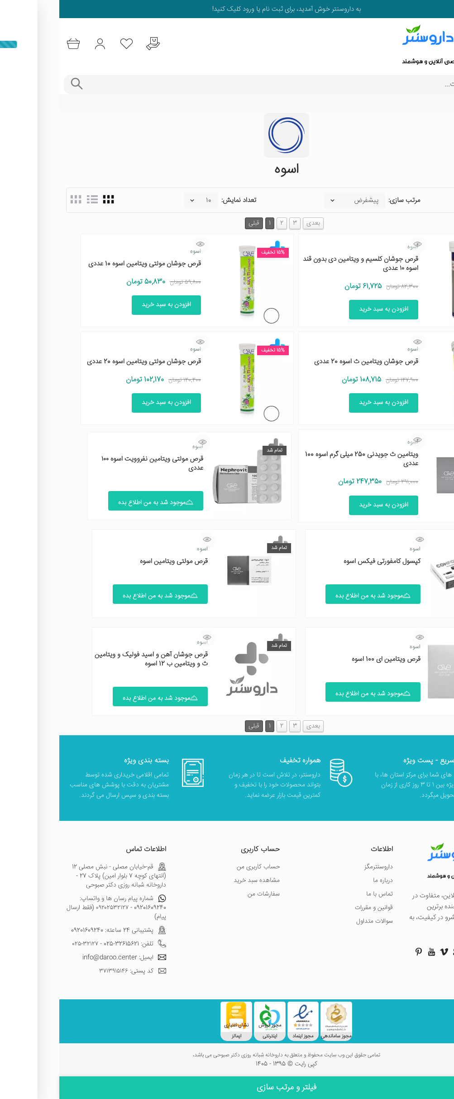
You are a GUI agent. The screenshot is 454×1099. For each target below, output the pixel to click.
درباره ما (324, 880)
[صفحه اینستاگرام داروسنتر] (422, 952)
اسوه (353, 246)
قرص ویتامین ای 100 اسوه (326, 659)
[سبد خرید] (14, 44)
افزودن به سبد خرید (324, 309)
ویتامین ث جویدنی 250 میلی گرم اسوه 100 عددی (302, 459)
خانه (441, 103)
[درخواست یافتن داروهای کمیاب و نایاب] (97, 44)
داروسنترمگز (319, 867)
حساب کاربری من (198, 867)
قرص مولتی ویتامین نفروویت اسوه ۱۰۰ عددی (93, 463)
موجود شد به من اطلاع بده (96, 503)
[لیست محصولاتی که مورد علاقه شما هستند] (69, 44)
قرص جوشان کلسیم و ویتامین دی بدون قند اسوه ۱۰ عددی (301, 264)
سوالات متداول (315, 921)
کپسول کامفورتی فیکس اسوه (322, 561)
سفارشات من (204, 894)
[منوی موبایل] (441, 44)
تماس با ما (320, 894)
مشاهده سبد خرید (197, 880)
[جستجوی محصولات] (239, 84)
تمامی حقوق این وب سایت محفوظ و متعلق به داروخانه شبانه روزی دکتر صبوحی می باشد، (227, 1055)
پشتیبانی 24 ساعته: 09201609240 (59, 930)
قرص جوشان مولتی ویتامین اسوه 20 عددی (85, 362)
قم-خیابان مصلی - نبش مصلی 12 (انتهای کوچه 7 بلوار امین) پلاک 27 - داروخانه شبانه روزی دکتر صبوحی (60, 876)
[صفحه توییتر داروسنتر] (410, 952)
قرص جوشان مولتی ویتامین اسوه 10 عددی (85, 264)
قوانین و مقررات (315, 907)
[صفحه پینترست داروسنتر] (359, 952)
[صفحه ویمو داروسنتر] (384, 952)
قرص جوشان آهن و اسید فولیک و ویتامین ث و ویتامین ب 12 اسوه (91, 659)
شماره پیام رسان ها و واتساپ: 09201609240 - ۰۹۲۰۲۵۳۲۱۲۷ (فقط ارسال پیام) (57, 907)
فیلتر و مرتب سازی (227, 1087)
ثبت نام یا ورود (203, 9)
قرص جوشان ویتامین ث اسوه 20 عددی (307, 362)
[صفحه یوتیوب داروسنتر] (372, 952)
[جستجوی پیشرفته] (17, 84)
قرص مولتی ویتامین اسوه (114, 561)
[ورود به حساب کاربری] (42, 44)
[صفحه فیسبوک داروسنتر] (435, 952)
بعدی (254, 223)
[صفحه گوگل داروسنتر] (397, 952)
